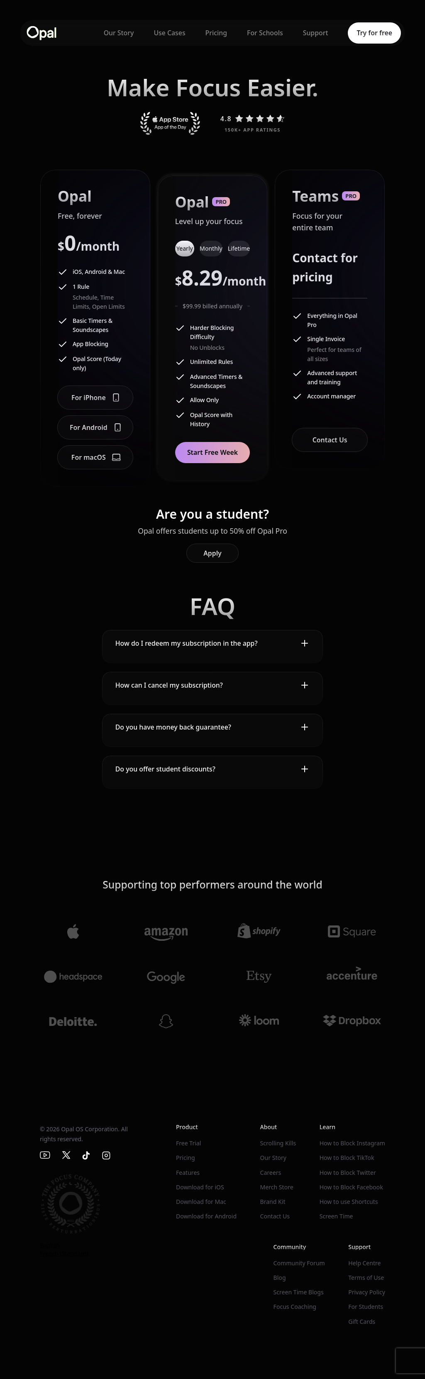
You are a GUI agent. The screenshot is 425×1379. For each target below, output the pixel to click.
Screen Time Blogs (299, 1292)
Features (188, 1172)
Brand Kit (272, 1202)
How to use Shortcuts (349, 1202)
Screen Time (336, 1216)
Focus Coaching (295, 1307)
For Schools (265, 32)
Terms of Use (366, 1277)
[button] (212, 643)
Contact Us (275, 1216)
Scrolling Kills (278, 1143)
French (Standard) (64, 1253)
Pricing (216, 32)
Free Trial (188, 1143)
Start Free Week (212, 452)
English (50, 1245)
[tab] (184, 248)
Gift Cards (361, 1321)
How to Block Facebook (351, 1187)
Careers (270, 1172)
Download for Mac (201, 1202)
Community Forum (299, 1263)
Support (315, 32)
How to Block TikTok (347, 1158)
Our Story (119, 32)
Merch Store (276, 1187)
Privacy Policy (366, 1292)
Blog (280, 1277)
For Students (365, 1307)
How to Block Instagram (352, 1143)
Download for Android (206, 1216)
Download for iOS (200, 1187)
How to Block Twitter (348, 1172)
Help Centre (364, 1263)
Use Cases (169, 32)
